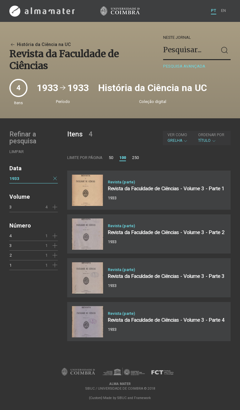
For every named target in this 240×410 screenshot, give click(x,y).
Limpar (16, 151)
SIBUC (122, 398)
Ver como (177, 135)
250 (135, 157)
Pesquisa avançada (184, 66)
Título (211, 137)
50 (111, 157)
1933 (14, 178)
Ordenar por (211, 135)
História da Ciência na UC (40, 44)
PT (213, 10)
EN (223, 10)
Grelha (178, 137)
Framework (142, 398)
